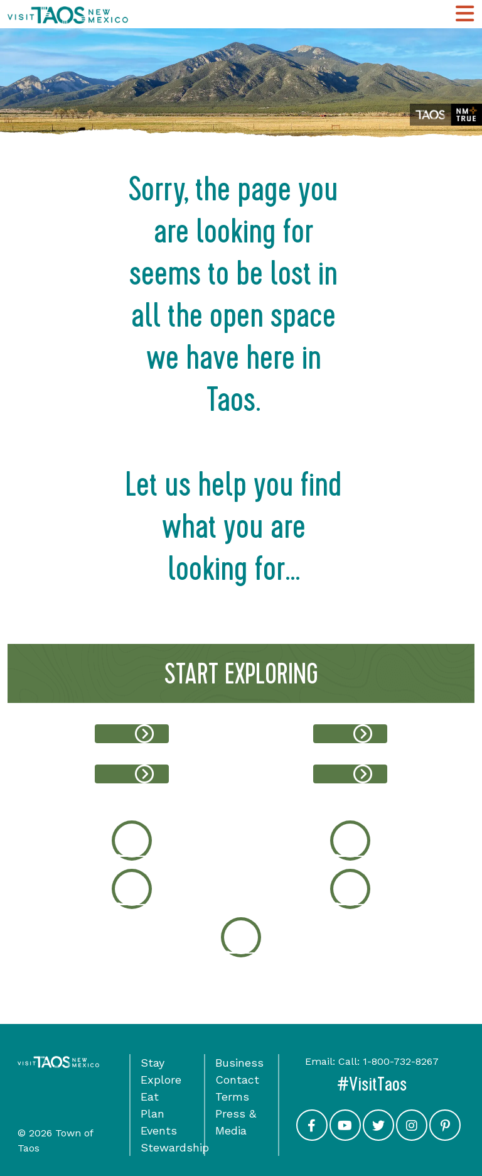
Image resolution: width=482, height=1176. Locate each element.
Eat (150, 1096)
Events (159, 1130)
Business (239, 1062)
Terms (232, 1096)
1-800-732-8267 (401, 1061)
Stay (152, 1062)
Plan (152, 1113)
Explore (161, 1079)
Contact (237, 1079)
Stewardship (175, 1147)
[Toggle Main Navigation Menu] (464, 14)
